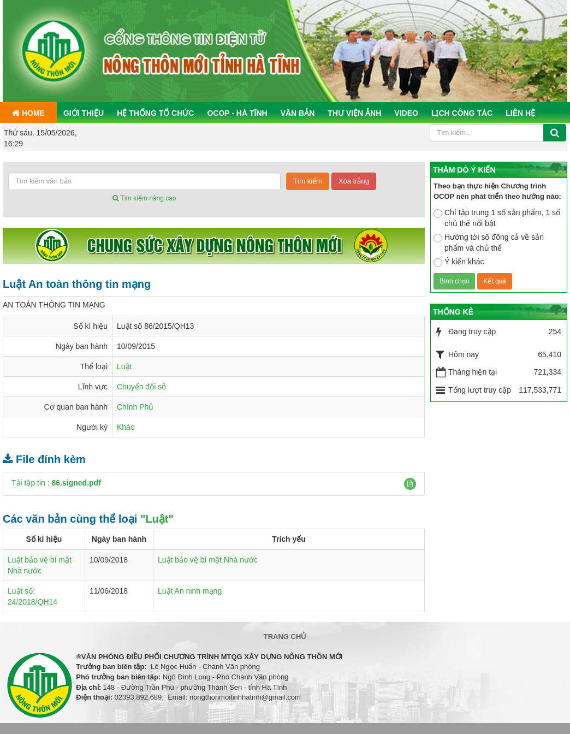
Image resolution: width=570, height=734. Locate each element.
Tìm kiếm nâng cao (144, 198)
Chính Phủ (135, 406)
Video (406, 113)
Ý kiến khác (459, 262)
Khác (125, 427)
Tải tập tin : (56, 482)
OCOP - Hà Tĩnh (237, 113)
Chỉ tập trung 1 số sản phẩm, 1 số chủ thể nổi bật (497, 218)
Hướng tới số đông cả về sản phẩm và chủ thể (489, 242)
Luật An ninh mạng (190, 591)
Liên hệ (520, 113)
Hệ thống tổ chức (155, 113)
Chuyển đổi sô (141, 386)
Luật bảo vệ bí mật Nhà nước (208, 559)
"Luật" (157, 519)
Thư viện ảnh (354, 113)
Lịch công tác (461, 113)
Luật (124, 366)
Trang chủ (285, 636)
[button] (410, 484)
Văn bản (298, 113)
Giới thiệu (83, 113)
